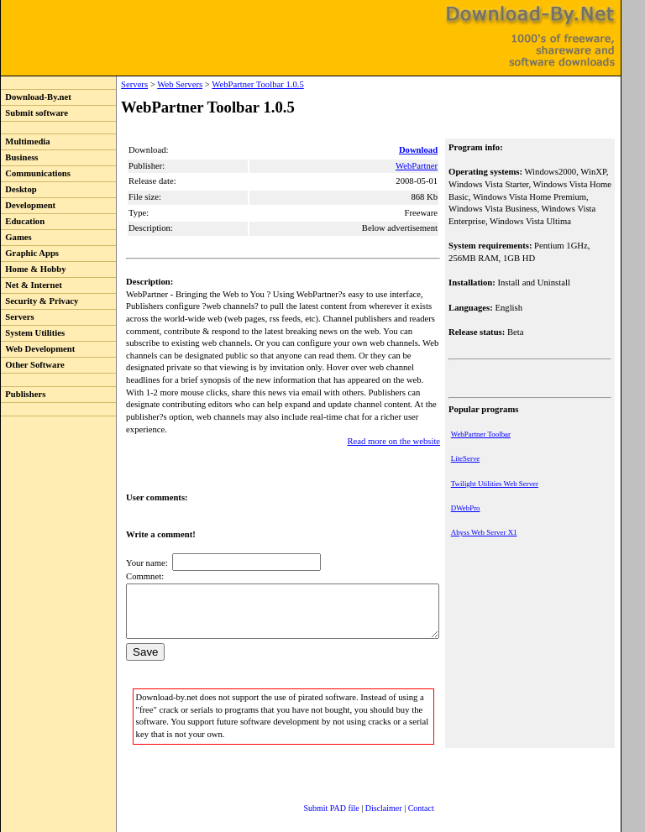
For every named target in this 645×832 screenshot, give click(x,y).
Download (420, 149)
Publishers (23, 394)
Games (16, 237)
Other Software (33, 364)
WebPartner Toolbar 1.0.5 (223, 84)
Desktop (19, 189)
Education (23, 221)
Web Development (38, 348)
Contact (404, 793)
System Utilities (33, 333)
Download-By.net (36, 97)
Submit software (34, 113)
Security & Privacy (39, 301)
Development (28, 205)
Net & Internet (31, 285)
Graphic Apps (30, 253)
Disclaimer (367, 793)
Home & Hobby (33, 269)
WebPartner (418, 165)
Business (19, 157)
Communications (36, 173)
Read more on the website (395, 416)
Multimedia (25, 141)
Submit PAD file (315, 793)
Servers (17, 317)
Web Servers (145, 84)
